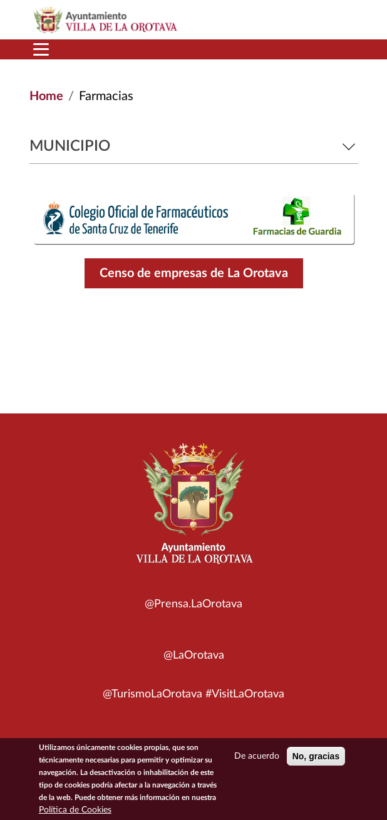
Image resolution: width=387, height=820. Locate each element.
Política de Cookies (75, 811)
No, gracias (315, 758)
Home (46, 96)
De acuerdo (256, 758)
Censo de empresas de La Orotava (194, 273)
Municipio (193, 146)
